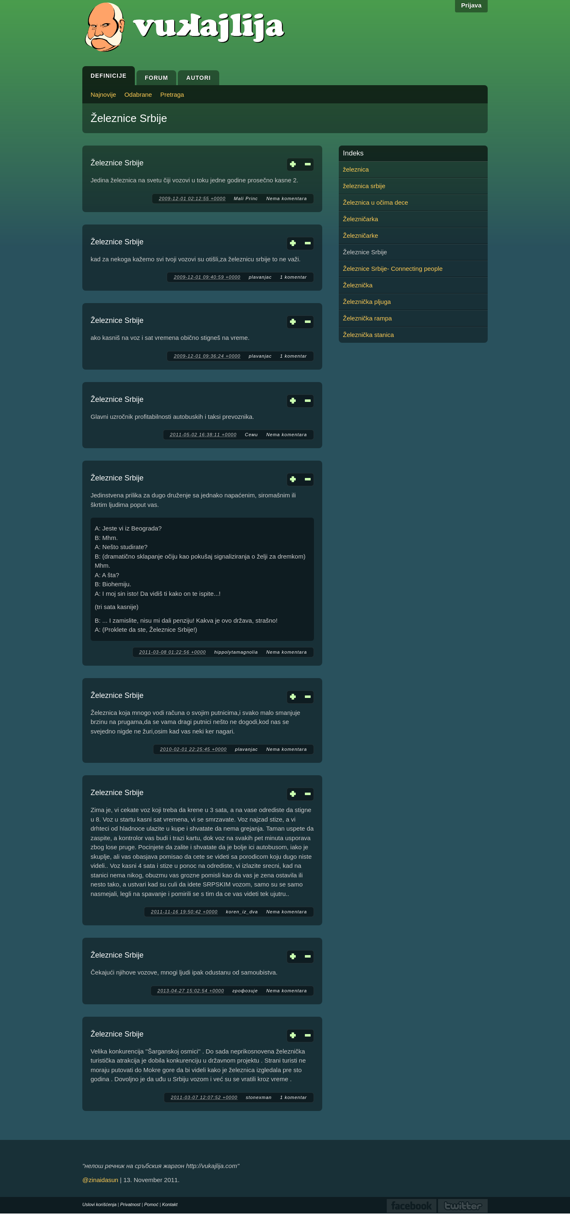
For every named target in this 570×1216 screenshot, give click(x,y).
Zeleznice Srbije (117, 792)
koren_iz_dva (242, 911)
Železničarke (360, 235)
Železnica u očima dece (375, 202)
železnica (356, 169)
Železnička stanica (368, 334)
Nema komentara (286, 198)
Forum (156, 77)
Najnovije (103, 94)
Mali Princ (246, 198)
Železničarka (360, 218)
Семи (251, 434)
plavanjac (260, 277)
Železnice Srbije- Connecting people (393, 268)
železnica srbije (364, 185)
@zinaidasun (100, 1179)
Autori (198, 77)
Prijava (471, 5)
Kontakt (169, 1204)
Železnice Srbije (117, 163)
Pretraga (172, 94)
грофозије (245, 990)
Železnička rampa (367, 318)
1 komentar (293, 277)
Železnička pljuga (367, 301)
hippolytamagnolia (236, 652)
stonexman (259, 1097)
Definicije (109, 75)
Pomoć (151, 1204)
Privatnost (130, 1204)
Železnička (358, 285)
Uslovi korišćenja (99, 1204)
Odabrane (138, 94)
